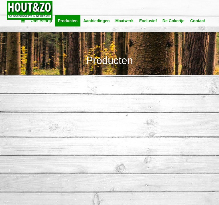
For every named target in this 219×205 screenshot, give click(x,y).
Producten (68, 21)
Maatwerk (124, 21)
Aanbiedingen (96, 21)
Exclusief (148, 21)
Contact (197, 21)
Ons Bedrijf (41, 21)
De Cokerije (173, 21)
